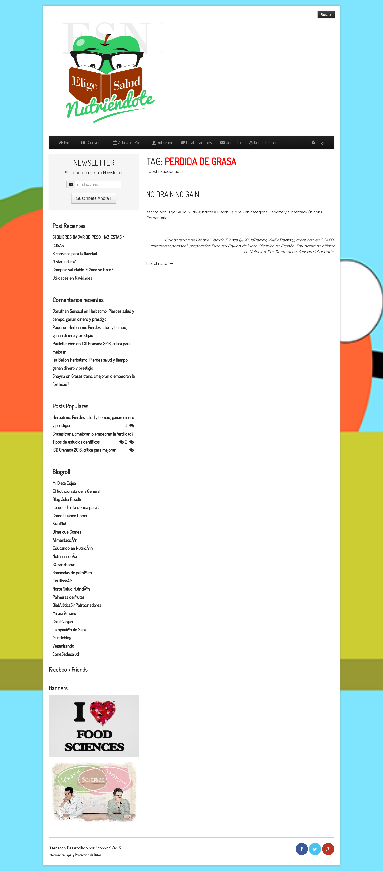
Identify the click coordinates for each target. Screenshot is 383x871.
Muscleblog (62, 637)
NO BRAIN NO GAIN (172, 194)
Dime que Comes (67, 532)
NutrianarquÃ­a (65, 556)
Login (319, 142)
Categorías (92, 142)
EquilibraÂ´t (62, 580)
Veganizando (63, 645)
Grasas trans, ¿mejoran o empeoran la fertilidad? (93, 433)
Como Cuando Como (70, 515)
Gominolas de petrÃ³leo (72, 572)
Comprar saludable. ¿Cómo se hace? (83, 269)
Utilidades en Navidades (72, 278)
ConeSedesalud (66, 654)
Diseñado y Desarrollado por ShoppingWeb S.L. (86, 847)
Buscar (326, 15)
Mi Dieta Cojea (64, 483)
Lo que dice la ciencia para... (76, 507)
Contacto (230, 142)
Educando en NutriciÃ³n (73, 548)
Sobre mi (162, 142)
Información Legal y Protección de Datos (75, 855)
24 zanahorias (64, 564)
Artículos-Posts (128, 142)
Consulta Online (264, 142)
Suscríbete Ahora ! (93, 198)
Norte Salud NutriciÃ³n (71, 589)
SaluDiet (59, 523)
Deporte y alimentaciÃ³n (290, 212)
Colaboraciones (196, 142)
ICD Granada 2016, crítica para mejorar (84, 450)
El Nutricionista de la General (76, 491)
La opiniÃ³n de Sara (69, 629)
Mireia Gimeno (64, 613)
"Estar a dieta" (64, 261)
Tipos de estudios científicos (76, 442)
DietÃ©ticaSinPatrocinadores (77, 605)
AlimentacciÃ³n (65, 540)
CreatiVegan (63, 621)
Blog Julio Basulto (67, 499)
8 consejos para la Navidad (75, 253)
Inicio (66, 142)
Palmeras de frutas (68, 597)
